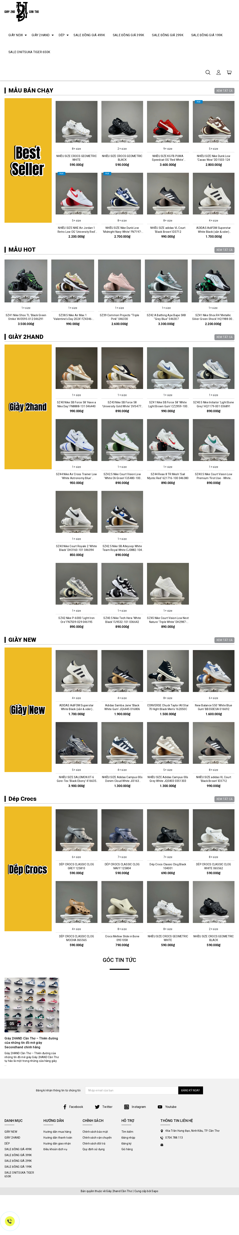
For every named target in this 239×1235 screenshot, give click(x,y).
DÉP (62, 35)
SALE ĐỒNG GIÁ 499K (89, 35)
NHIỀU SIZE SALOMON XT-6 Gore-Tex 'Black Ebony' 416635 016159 (76, 861)
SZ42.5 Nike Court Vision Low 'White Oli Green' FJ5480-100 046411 (122, 558)
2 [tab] (121, 157)
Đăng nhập (128, 1218)
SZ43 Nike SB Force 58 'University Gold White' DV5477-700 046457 (122, 487)
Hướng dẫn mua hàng (57, 1212)
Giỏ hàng (127, 1230)
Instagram (135, 1188)
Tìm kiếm (127, 1212)
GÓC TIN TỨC (119, 1041)
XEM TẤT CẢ (224, 171)
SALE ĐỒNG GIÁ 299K (167, 35)
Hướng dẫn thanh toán (57, 1218)
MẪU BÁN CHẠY (30, 171)
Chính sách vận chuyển (97, 1218)
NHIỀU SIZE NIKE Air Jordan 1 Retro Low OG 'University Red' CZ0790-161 (76, 312)
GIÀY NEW (15, 35)
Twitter (103, 1188)
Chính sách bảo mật (95, 1212)
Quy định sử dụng (94, 1230)
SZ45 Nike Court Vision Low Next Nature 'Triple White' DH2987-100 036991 (168, 702)
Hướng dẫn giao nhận (57, 1224)
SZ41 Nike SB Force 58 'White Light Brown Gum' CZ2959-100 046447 (168, 487)
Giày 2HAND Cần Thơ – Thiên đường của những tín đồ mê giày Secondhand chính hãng (31, 1123)
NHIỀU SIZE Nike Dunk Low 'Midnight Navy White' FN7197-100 (122, 312)
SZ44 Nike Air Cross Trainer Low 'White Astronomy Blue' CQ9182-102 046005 (76, 558)
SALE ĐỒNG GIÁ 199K (207, 35)
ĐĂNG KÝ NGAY (187, 1171)
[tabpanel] (119, 121)
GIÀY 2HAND (41, 35)
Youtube (167, 1188)
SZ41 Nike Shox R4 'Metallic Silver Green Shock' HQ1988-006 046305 (213, 399)
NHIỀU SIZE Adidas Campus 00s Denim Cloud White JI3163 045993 (122, 861)
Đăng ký (126, 1224)
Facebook (73, 1188)
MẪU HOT (22, 330)
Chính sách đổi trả (94, 1224)
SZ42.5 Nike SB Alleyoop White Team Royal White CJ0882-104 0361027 (122, 630)
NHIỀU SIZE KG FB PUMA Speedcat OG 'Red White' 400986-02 (168, 240)
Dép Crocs (22, 879)
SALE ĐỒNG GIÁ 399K (128, 35)
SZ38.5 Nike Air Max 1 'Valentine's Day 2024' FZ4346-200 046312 (73, 399)
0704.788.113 (174, 1218)
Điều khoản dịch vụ (55, 1230)
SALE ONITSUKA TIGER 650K (29, 52)
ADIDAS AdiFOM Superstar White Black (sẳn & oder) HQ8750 (213, 312)
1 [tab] (118, 157)
